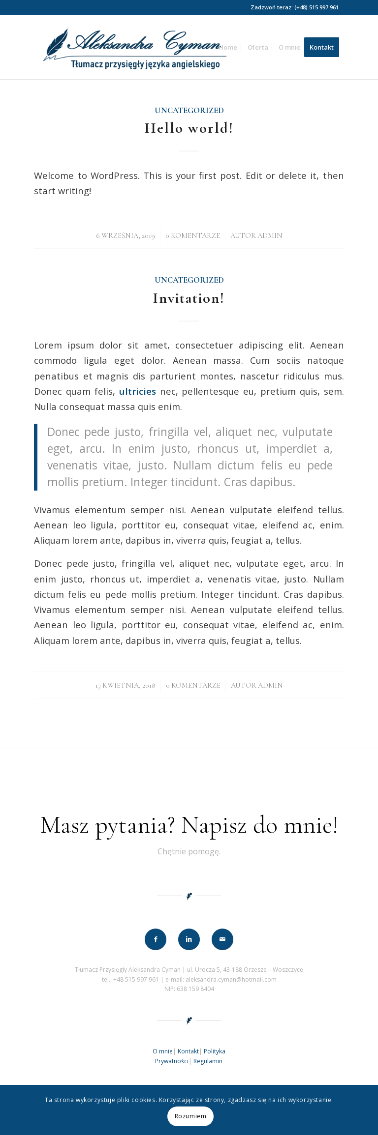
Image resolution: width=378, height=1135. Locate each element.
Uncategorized (189, 111)
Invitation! (189, 298)
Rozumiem (191, 1116)
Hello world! (189, 128)
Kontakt (188, 1051)
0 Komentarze (192, 235)
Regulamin (207, 1061)
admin (270, 235)
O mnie (163, 1051)
